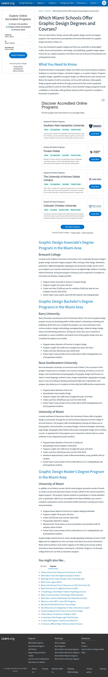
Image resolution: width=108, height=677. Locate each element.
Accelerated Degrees (36, 646)
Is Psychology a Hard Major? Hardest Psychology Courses (63, 591)
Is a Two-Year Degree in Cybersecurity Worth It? (59, 620)
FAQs (83, 652)
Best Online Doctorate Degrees (67, 659)
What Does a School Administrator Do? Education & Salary (64, 598)
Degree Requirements (36, 652)
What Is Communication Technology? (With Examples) (62, 595)
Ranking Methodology (73, 670)
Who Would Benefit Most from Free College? (58, 604)
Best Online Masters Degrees (66, 655)
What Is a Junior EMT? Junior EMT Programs (58, 601)
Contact (45, 668)
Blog (83, 643)
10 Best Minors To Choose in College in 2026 (58, 614)
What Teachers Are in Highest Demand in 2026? (59, 588)
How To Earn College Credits (92, 649)
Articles (48, 11)
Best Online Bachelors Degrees (67, 652)
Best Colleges (60, 643)
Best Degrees (60, 646)
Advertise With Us (57, 670)
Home (41, 11)
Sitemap (103, 668)
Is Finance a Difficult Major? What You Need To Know (61, 624)
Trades (31, 655)
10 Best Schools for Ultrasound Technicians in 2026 (61, 572)
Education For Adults (36, 662)
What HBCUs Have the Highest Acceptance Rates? (60, 575)
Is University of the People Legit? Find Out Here (59, 617)
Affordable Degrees (35, 643)
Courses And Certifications (38, 659)
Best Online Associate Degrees (67, 649)
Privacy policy (89, 670)
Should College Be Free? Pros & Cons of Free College (62, 611)
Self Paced (32, 649)
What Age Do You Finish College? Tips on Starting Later (62, 579)
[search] (104, 3)
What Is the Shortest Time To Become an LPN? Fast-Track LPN (65, 585)
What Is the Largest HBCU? (51, 582)
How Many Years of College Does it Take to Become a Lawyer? (65, 608)
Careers (84, 646)
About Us (34, 670)
